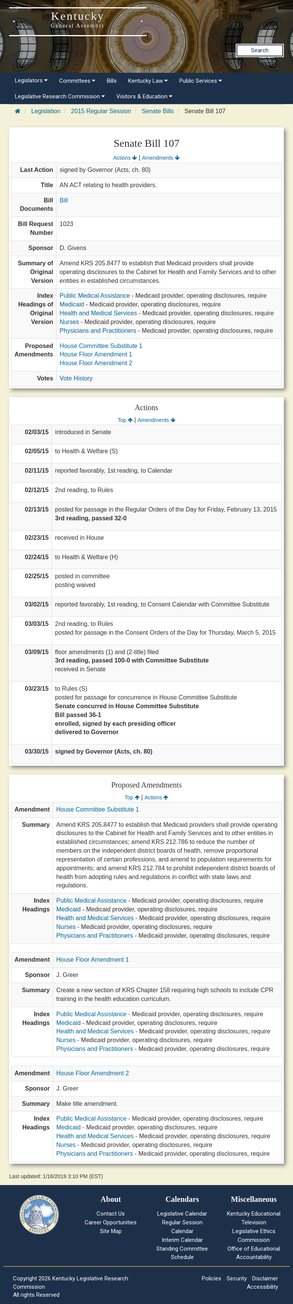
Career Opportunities (111, 1222)
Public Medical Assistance (95, 295)
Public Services (200, 80)
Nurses (69, 322)
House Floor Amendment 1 (96, 354)
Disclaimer (265, 1278)
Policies (211, 1278)
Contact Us (111, 1213)
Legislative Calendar (182, 1213)
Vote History (76, 378)
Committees (77, 80)
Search (260, 50)
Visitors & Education (144, 96)
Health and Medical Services (98, 313)
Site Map (111, 1231)
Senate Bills (158, 111)
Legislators (31, 80)
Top (125, 420)
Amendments (161, 158)
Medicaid (72, 304)
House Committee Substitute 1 (101, 346)
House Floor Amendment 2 (96, 363)
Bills (112, 80)
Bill (64, 200)
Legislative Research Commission (60, 96)
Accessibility (262, 1286)
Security (237, 1278)
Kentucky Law (148, 80)
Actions (125, 158)
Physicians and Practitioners (98, 330)
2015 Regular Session (101, 111)
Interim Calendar (182, 1240)
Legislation (46, 111)
